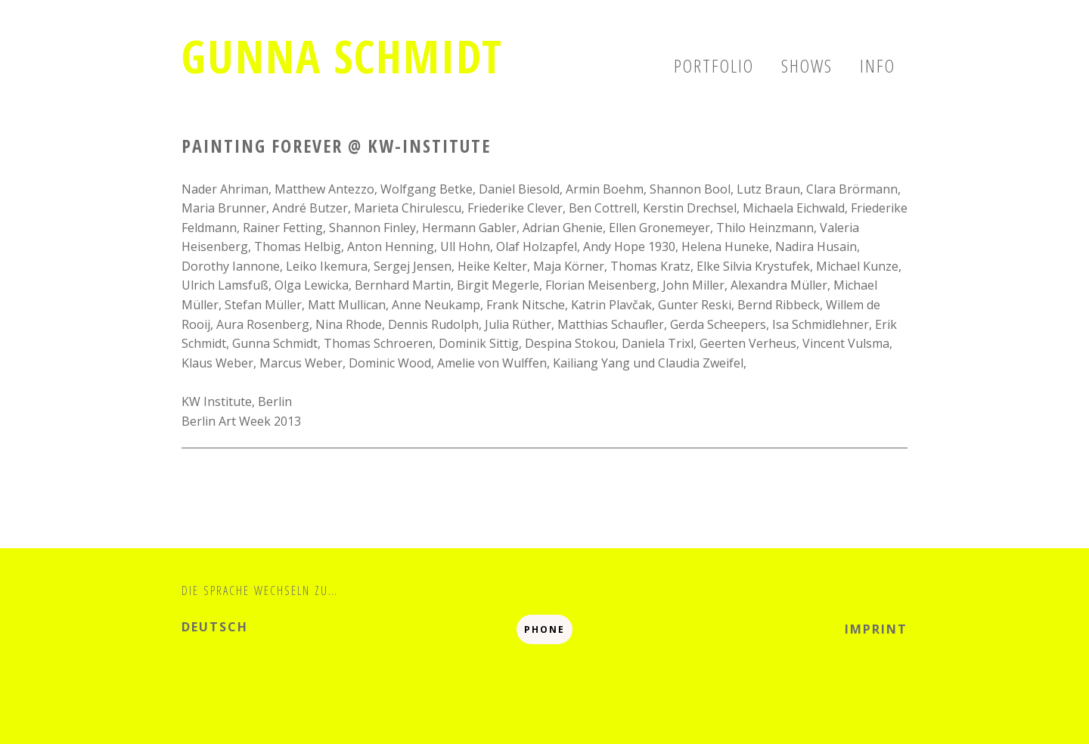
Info (877, 65)
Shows (807, 65)
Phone (544, 629)
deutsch (215, 626)
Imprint (876, 629)
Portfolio (714, 65)
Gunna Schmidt (342, 56)
